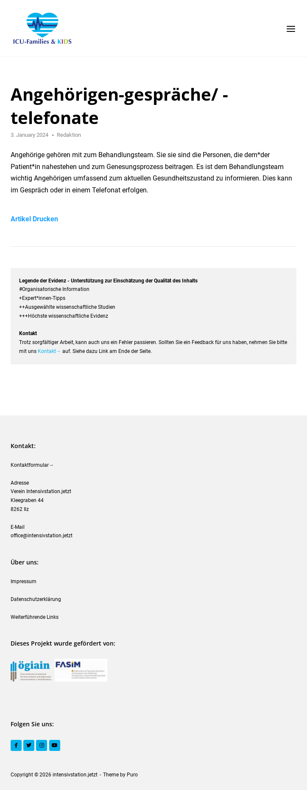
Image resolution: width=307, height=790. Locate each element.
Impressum (23, 581)
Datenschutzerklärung (36, 599)
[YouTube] (54, 745)
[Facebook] (16, 745)
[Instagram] (41, 745)
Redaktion (69, 135)
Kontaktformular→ (32, 465)
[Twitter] (28, 745)
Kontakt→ (49, 351)
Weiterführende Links (35, 617)
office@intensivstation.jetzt (42, 536)
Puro (132, 775)
